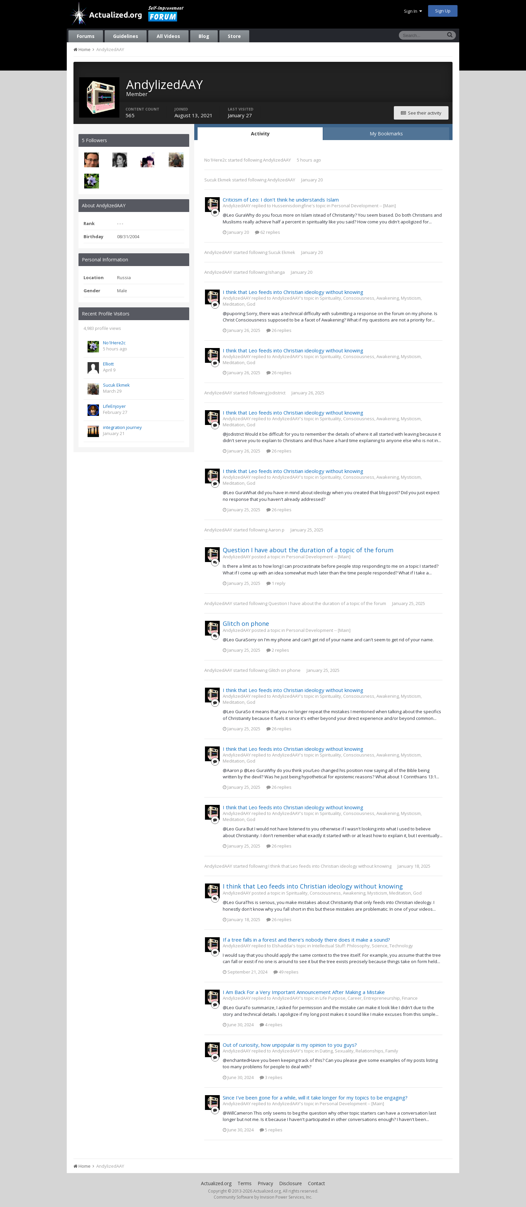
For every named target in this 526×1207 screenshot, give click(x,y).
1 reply (275, 583)
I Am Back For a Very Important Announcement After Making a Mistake (304, 992)
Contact (316, 1183)
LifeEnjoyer (114, 406)
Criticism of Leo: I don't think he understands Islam (281, 199)
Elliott (108, 364)
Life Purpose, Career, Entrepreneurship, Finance (369, 998)
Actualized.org (216, 1183)
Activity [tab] (260, 133)
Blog (204, 36)
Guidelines (125, 36)
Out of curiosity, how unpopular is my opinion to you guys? (290, 1044)
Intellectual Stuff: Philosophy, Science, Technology (362, 946)
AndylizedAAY (277, 160)
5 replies (271, 1130)
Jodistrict (276, 393)
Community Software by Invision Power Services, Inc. (263, 1197)
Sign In (413, 11)
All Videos (168, 36)
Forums (86, 36)
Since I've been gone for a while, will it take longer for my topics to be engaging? (315, 1097)
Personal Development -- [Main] (363, 206)
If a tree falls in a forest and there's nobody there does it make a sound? (306, 939)
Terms (245, 1183)
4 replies (271, 1025)
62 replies (267, 232)
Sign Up (443, 11)
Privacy (265, 1183)
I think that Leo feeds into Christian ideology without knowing (293, 292)
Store (234, 36)
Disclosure (290, 1183)
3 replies (271, 1077)
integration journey (122, 427)
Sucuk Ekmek (116, 385)
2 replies (277, 650)
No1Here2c (114, 343)
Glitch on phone (246, 623)
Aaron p (276, 530)
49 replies (286, 972)
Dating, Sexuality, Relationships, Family (359, 1051)
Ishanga (276, 272)
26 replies (279, 330)
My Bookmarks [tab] (386, 133)
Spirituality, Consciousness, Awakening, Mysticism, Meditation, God (354, 893)
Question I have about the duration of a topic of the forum (308, 550)
